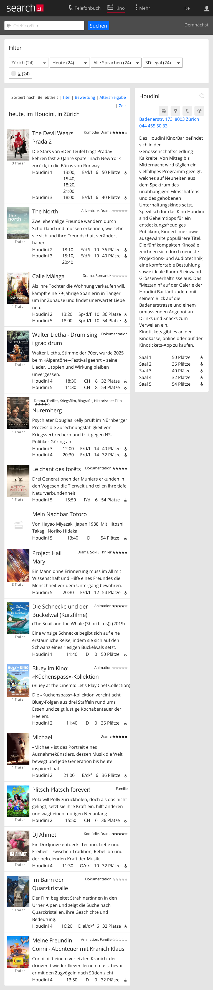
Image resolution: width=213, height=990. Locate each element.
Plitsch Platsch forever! (61, 789)
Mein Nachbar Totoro (59, 514)
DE (187, 8)
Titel (66, 97)
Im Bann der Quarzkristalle (50, 884)
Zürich (72, 114)
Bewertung (85, 97)
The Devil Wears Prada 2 (52, 137)
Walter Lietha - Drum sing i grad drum (64, 339)
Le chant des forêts (56, 469)
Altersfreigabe (113, 97)
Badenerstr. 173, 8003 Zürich (169, 119)
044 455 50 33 (153, 126)
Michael (42, 737)
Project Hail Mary (47, 557)
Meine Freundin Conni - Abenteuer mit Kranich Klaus (78, 944)
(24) (20, 74)
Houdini (40, 172)
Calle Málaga (48, 276)
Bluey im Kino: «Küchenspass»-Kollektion (80, 676)
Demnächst (196, 25)
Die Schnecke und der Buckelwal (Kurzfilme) (78, 615)
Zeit (122, 105)
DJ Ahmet (44, 834)
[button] (29, 63)
